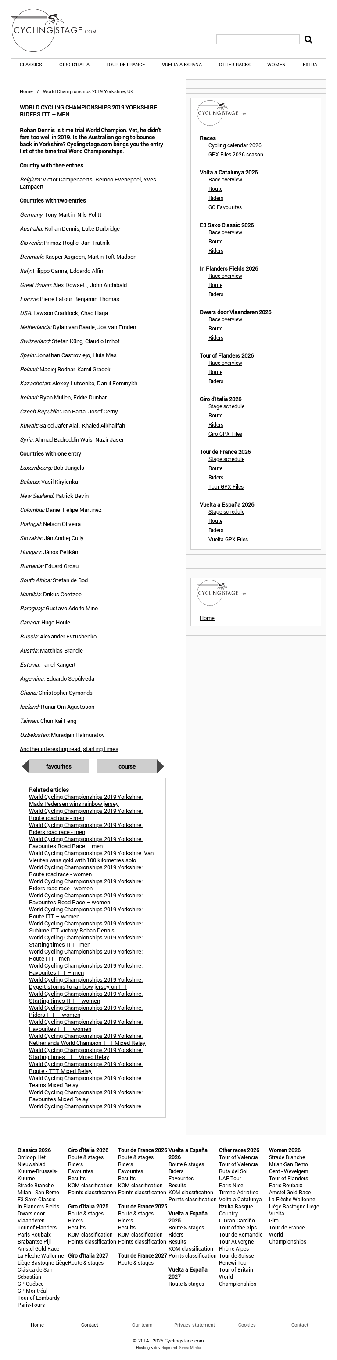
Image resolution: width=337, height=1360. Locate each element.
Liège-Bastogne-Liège (43, 1262)
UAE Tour (230, 1178)
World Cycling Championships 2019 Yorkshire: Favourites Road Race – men (86, 842)
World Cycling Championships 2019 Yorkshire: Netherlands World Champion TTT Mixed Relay (87, 1039)
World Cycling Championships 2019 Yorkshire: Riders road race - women (86, 884)
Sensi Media (190, 1347)
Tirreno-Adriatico (238, 1192)
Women (276, 64)
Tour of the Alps (238, 1227)
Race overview (225, 179)
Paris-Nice (231, 1185)
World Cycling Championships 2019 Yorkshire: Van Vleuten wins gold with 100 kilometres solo (91, 856)
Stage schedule (226, 406)
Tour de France (125, 64)
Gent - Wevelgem (288, 1171)
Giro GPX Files (225, 433)
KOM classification (90, 1185)
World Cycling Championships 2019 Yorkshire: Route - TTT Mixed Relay (86, 1067)
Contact (299, 1324)
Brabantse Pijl (34, 1241)
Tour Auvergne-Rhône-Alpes (237, 1245)
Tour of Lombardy (39, 1297)
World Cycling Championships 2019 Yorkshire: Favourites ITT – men (86, 968)
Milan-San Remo (288, 1164)
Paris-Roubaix (34, 1234)
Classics (31, 64)
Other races (235, 64)
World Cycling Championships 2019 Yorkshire (85, 1106)
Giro (274, 1220)
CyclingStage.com (59, 30)
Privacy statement (194, 1324)
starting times (100, 749)
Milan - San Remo (38, 1192)
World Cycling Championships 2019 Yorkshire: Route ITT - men (86, 954)
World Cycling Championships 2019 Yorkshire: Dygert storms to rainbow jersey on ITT (86, 983)
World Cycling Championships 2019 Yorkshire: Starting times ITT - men (86, 940)
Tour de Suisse (236, 1255)
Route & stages (86, 1157)
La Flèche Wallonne (41, 1255)
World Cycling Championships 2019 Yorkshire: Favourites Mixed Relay (86, 1095)
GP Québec (30, 1283)
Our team (142, 1324)
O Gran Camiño (237, 1220)
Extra (310, 64)
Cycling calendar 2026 (235, 145)
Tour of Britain (236, 1269)
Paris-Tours (31, 1304)
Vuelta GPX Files (228, 539)
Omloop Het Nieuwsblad (32, 1160)
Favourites (59, 766)
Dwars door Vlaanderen (31, 1217)
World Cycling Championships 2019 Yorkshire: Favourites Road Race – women (86, 898)
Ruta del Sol (233, 1171)
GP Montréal (32, 1290)
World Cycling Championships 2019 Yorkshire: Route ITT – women (86, 912)
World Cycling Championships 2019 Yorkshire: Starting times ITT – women (86, 997)
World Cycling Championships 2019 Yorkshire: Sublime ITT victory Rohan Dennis (86, 926)
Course (127, 766)
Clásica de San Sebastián (35, 1273)
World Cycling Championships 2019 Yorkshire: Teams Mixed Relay (86, 1081)
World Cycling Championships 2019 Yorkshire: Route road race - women (86, 870)
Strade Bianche (36, 1185)
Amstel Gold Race (38, 1248)
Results (77, 1178)
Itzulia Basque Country (236, 1210)
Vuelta (276, 1213)
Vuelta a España (182, 64)
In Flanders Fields (38, 1206)
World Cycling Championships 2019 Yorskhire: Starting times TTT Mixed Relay (86, 1053)
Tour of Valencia (238, 1157)
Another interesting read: (51, 749)
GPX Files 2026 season (235, 154)
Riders (215, 197)
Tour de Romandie (240, 1234)
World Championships (237, 1280)
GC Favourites (225, 206)
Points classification (92, 1192)
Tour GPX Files (226, 486)
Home (26, 91)
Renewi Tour (233, 1262)
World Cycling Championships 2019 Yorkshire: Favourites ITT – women (86, 1025)
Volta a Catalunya (240, 1199)
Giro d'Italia (74, 64)
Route (215, 188)
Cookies (247, 1324)
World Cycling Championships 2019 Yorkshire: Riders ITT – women (86, 1011)
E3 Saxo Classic (36, 1199)
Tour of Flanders (37, 1227)
